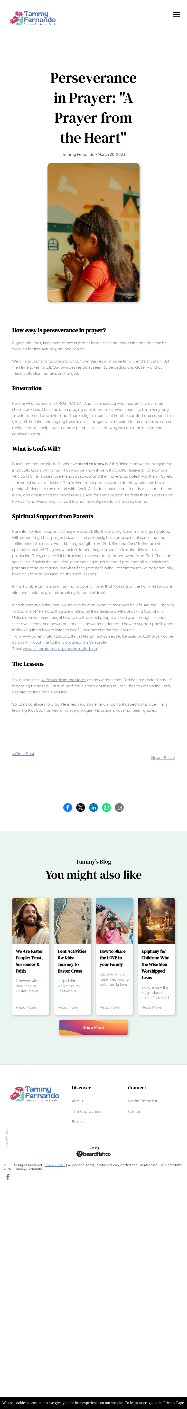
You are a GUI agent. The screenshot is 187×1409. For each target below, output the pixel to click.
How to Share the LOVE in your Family (112, 957)
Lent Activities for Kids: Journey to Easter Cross (72, 961)
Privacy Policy (55, 1165)
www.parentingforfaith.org (45, 636)
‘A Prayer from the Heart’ (63, 679)
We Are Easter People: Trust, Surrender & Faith (29, 961)
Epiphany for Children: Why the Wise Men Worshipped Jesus (155, 964)
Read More (26, 1007)
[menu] (176, 14)
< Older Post (23, 753)
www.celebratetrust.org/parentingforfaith (60, 648)
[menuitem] (77, 1101)
